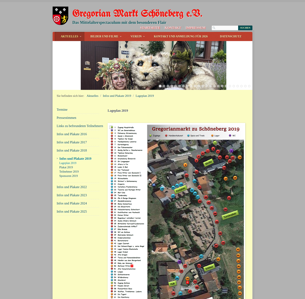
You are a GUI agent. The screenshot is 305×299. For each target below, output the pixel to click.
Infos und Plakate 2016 (72, 126)
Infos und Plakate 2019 (117, 88)
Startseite (150, 27)
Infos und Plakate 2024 (72, 195)
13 (206, 78)
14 (210, 78)
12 (202, 78)
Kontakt (173, 27)
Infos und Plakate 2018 (72, 143)
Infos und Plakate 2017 (72, 134)
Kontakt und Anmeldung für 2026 (181, 36)
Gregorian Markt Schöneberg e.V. (137, 14)
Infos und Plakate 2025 (72, 204)
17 (222, 78)
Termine (62, 102)
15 (214, 78)
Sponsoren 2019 (68, 168)
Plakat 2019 (66, 159)
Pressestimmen (66, 110)
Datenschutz (231, 36)
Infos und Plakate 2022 (72, 179)
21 (237, 78)
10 (195, 78)
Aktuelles (69, 36)
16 (218, 78)
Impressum (196, 27)
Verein (136, 36)
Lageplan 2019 (145, 88)
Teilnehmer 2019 (69, 164)
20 (233, 78)
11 (199, 78)
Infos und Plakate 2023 (72, 187)
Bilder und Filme (104, 36)
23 (245, 78)
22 (241, 78)
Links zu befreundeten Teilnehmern (78, 118)
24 (249, 78)
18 (226, 78)
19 (230, 78)
